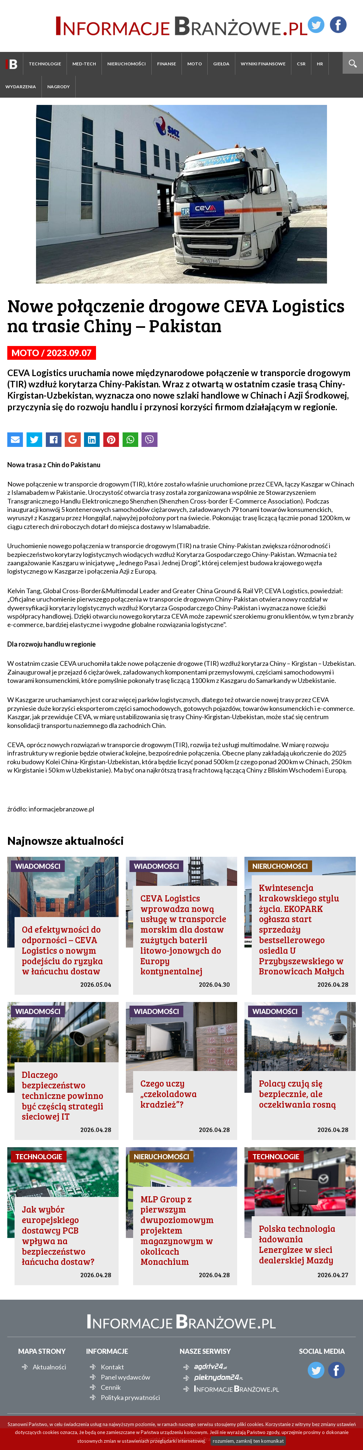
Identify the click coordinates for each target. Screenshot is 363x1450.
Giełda (221, 63)
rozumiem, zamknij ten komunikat (248, 1441)
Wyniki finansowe (263, 63)
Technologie (45, 63)
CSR (301, 63)
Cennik (111, 1387)
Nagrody (58, 86)
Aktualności (49, 1367)
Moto (194, 63)
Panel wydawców (125, 1377)
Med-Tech (84, 63)
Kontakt (112, 1367)
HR (320, 63)
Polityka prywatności (130, 1397)
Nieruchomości (126, 63)
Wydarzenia (20, 86)
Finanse (166, 63)
